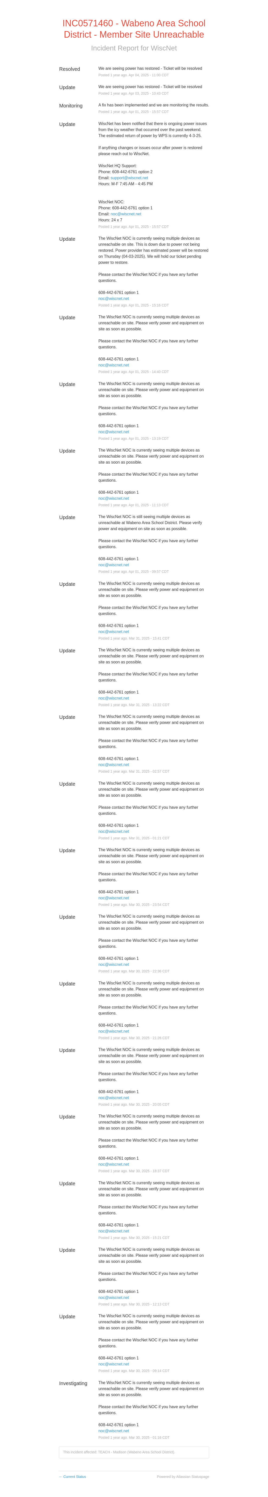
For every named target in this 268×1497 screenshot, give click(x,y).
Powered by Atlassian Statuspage (183, 1477)
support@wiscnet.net (129, 178)
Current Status (72, 1477)
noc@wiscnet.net (126, 214)
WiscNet (164, 48)
